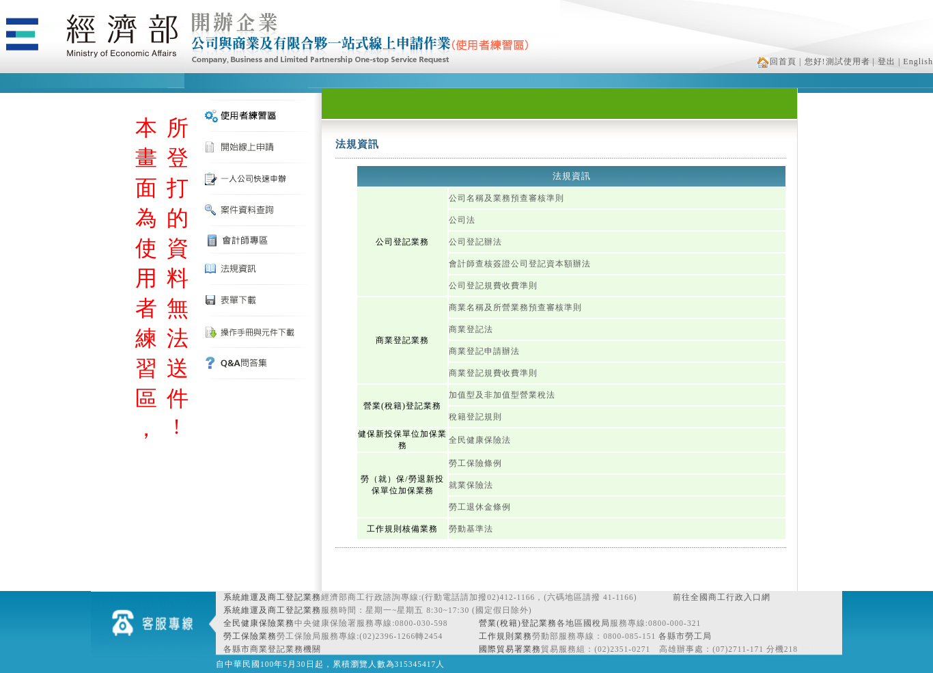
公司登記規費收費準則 (493, 285)
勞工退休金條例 (480, 507)
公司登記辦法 (475, 242)
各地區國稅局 (583, 623)
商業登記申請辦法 (484, 351)
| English (915, 61)
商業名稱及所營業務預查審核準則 (515, 307)
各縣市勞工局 (685, 636)
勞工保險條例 (475, 463)
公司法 (462, 220)
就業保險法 (471, 485)
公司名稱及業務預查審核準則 (506, 198)
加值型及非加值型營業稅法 (502, 395)
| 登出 (884, 61)
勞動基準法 (471, 529)
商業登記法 (471, 329)
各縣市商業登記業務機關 (272, 649)
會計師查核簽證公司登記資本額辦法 (520, 264)
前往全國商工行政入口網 (721, 597)
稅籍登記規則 (475, 417)
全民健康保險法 (480, 440)
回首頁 (776, 61)
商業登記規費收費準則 (493, 373)
